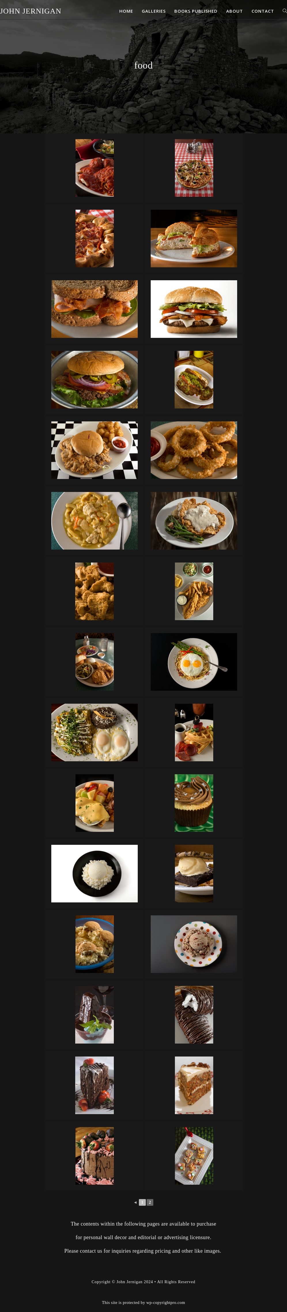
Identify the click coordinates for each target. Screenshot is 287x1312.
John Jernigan (30, 11)
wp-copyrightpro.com (165, 1302)
